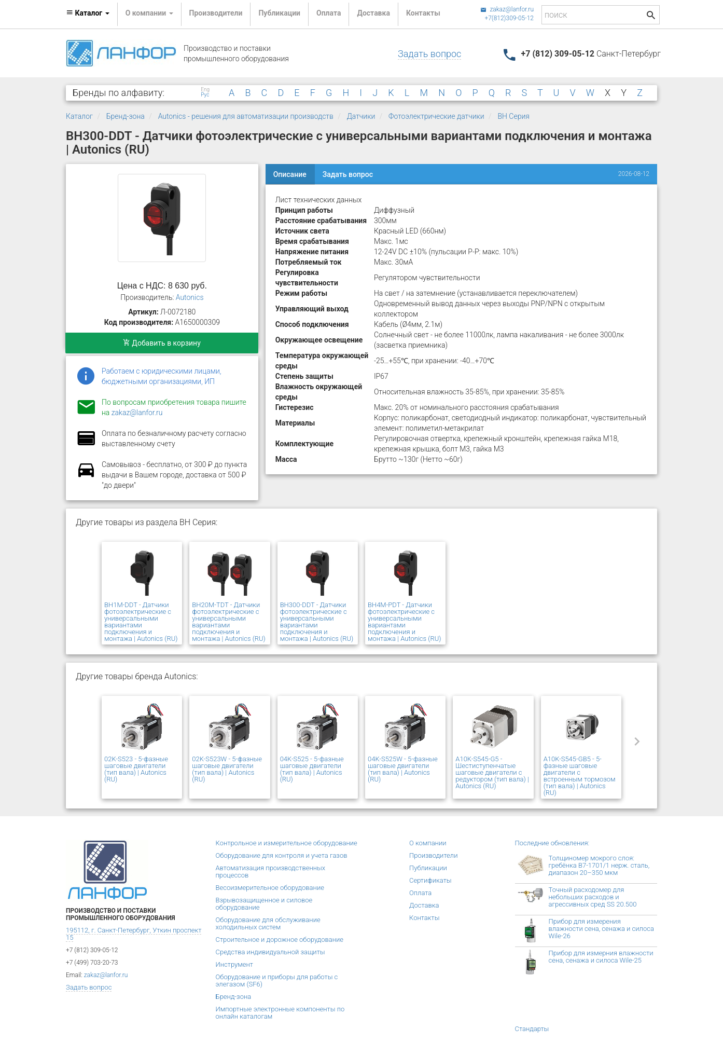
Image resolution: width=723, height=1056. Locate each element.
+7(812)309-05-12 (509, 18)
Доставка (373, 13)
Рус (205, 95)
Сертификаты (430, 880)
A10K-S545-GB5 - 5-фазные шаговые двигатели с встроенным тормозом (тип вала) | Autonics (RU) (580, 776)
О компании (428, 843)
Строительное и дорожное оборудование (280, 939)
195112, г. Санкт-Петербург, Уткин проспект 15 (133, 933)
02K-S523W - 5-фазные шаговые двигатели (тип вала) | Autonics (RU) (227, 769)
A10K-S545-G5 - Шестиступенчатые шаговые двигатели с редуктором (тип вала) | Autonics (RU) (492, 772)
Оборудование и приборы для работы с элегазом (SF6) (277, 980)
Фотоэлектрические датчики (436, 116)
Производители (216, 13)
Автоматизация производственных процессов (271, 871)
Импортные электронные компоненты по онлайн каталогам (280, 1012)
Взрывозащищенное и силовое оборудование (264, 903)
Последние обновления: (552, 843)
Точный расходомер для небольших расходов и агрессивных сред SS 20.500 (593, 897)
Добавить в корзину (162, 343)
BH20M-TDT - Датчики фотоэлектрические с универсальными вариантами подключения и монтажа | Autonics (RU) (229, 621)
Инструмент (234, 964)
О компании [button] (149, 13)
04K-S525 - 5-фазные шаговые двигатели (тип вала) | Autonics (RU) (312, 769)
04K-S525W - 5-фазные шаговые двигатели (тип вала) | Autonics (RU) (403, 769)
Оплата (328, 13)
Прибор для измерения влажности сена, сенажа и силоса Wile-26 (601, 928)
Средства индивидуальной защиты (270, 952)
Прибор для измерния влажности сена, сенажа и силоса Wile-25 (601, 956)
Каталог (79, 116)
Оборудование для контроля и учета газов (281, 855)
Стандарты (532, 1029)
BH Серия (513, 116)
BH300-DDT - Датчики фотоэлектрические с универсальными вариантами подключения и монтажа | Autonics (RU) (317, 621)
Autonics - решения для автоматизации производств (245, 116)
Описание (290, 174)
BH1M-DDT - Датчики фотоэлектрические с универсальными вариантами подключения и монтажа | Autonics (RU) (141, 621)
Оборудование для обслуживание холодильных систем (268, 923)
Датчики (361, 116)
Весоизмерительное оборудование (270, 888)
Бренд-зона (125, 116)
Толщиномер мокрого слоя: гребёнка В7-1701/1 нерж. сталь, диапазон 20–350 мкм (599, 865)
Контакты (423, 13)
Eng (205, 89)
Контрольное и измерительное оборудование (286, 843)
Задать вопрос (429, 53)
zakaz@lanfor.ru (507, 9)
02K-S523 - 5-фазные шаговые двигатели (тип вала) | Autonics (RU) (136, 769)
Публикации (279, 13)
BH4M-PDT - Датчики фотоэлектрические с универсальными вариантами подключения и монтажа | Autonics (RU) (404, 621)
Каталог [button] (87, 13)
